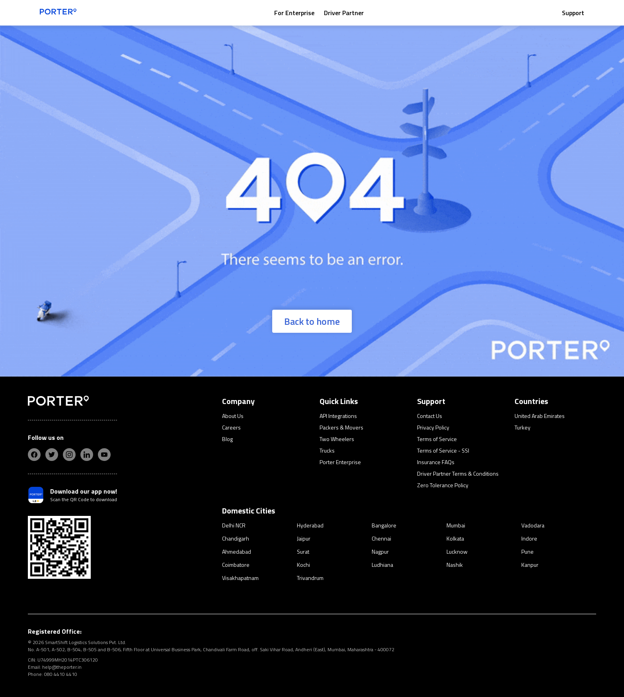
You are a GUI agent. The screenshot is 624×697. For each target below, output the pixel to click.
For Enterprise (294, 13)
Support (573, 13)
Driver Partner (344, 13)
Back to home (312, 321)
